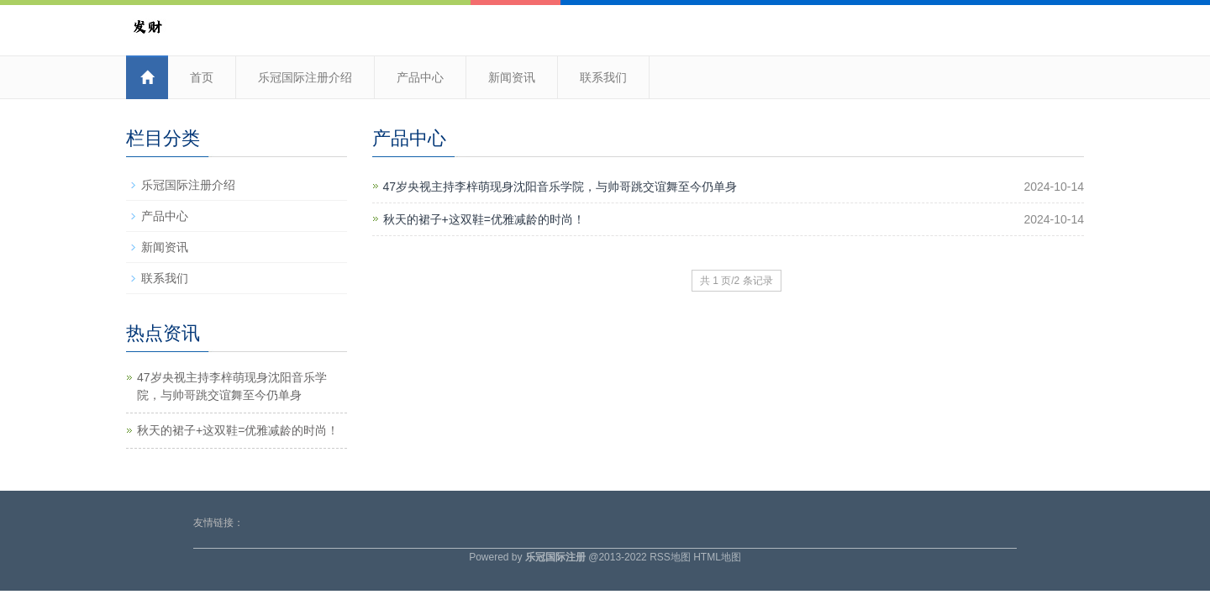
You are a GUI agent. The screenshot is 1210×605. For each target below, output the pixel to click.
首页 (201, 77)
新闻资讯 (511, 77)
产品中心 (420, 77)
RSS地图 (670, 557)
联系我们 (603, 77)
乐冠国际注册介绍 (305, 77)
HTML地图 (717, 557)
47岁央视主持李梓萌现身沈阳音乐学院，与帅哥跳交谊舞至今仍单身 (560, 186)
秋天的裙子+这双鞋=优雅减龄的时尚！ (484, 219)
